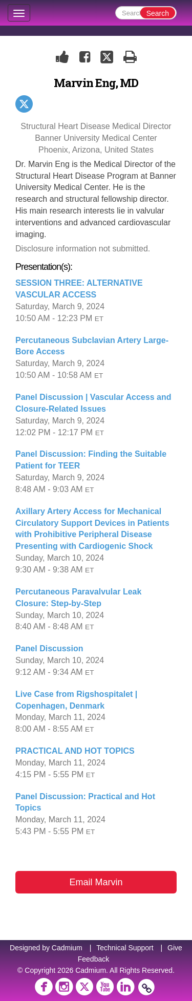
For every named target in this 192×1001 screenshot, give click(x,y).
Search (157, 13)
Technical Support (124, 948)
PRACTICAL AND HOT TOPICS (75, 751)
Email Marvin (95, 882)
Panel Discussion (49, 648)
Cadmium (67, 948)
